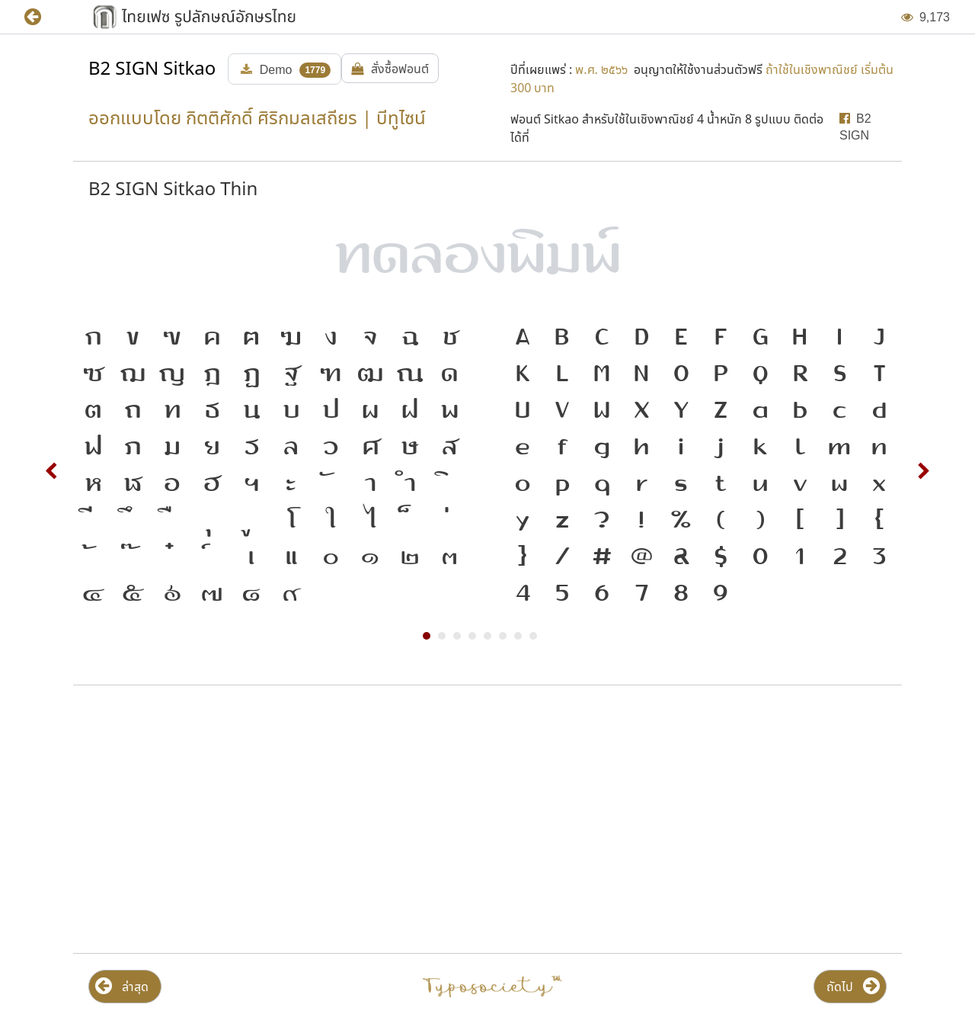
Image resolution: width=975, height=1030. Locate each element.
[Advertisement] (277, 819)
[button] (44, 17)
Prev (52, 471)
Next (923, 471)
